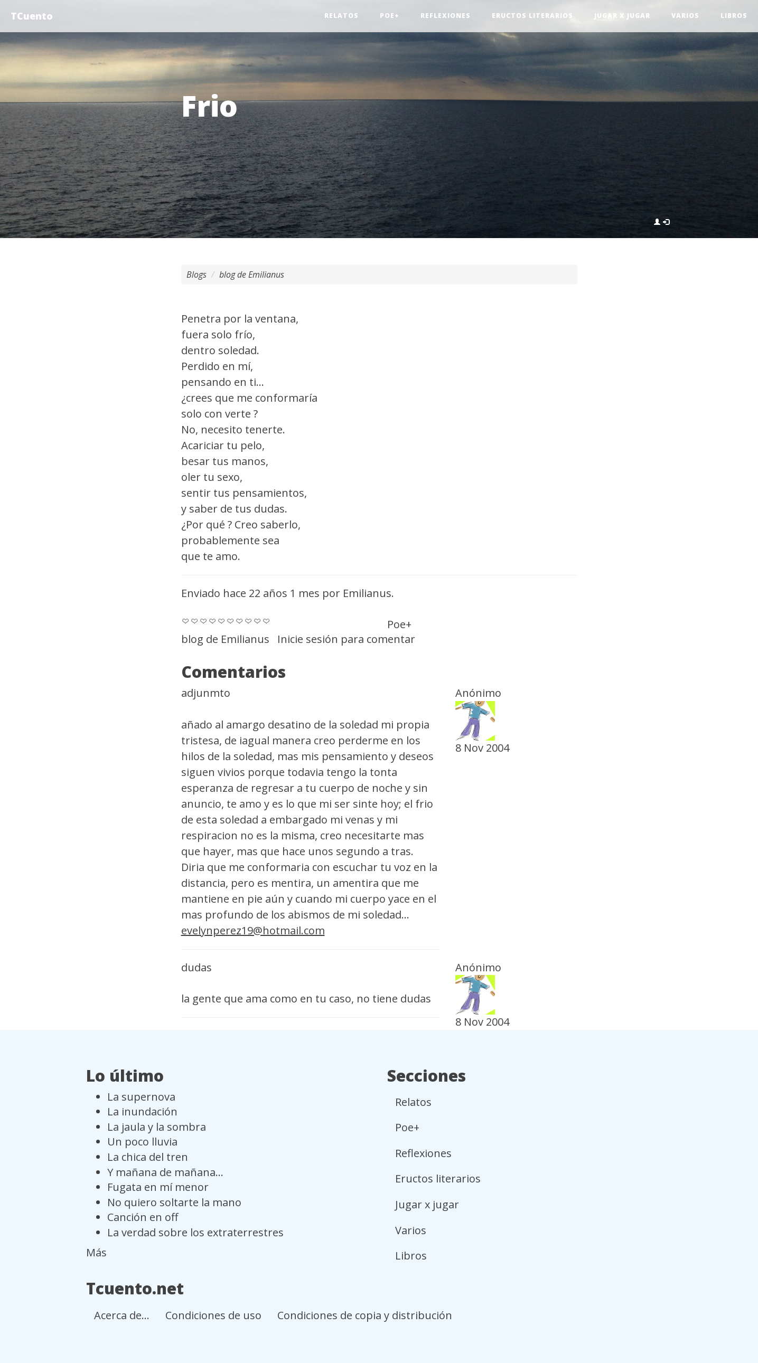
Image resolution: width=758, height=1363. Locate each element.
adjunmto (205, 693)
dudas (196, 967)
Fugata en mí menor (158, 1187)
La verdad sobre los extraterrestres (195, 1232)
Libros (733, 15)
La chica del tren (147, 1157)
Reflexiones (445, 15)
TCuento (32, 16)
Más (96, 1252)
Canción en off (142, 1217)
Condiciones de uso (213, 1315)
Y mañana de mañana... (165, 1172)
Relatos (341, 15)
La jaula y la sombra (156, 1127)
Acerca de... (121, 1315)
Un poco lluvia (142, 1141)
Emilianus (367, 593)
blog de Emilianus (251, 274)
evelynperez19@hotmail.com (253, 930)
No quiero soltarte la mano (174, 1202)
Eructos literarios (532, 15)
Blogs (196, 274)
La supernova (141, 1097)
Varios (685, 15)
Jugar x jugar (622, 15)
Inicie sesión (307, 639)
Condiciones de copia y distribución (364, 1315)
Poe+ (389, 15)
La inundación (142, 1111)
